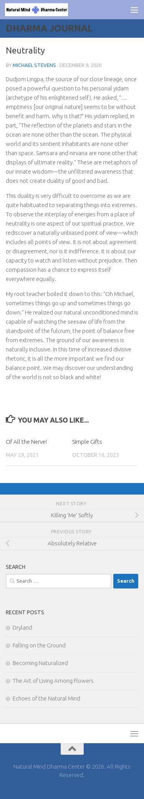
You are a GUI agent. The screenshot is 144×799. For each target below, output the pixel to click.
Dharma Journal (49, 28)
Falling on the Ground (39, 645)
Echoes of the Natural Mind (46, 698)
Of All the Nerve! (26, 441)
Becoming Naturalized (40, 663)
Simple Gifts (87, 441)
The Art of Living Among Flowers (53, 680)
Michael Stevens (34, 65)
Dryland (22, 627)
